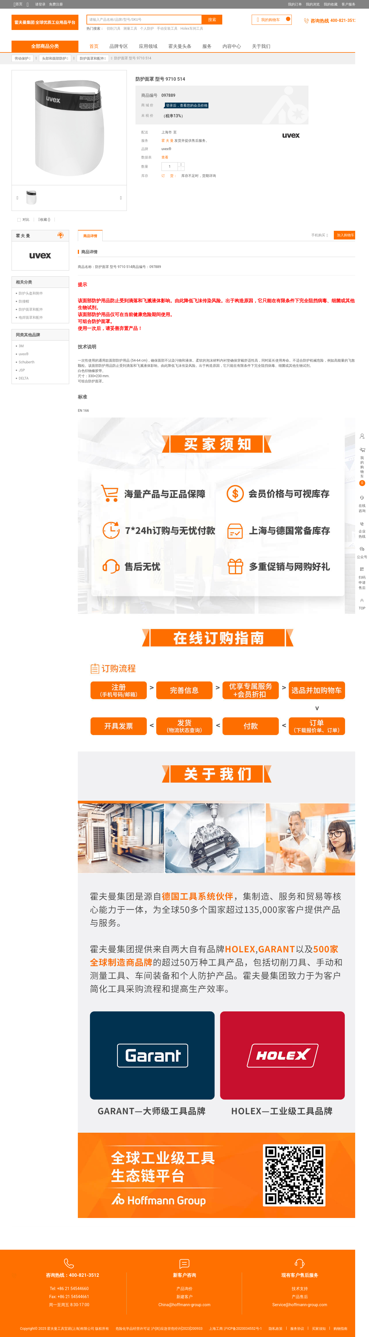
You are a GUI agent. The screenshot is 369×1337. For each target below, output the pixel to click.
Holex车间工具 (191, 29)
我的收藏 (331, 4)
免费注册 (56, 4)
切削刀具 (114, 29)
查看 (164, 157)
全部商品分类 (45, 46)
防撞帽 (24, 301)
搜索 (212, 19)
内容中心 (232, 46)
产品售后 (300, 1296)
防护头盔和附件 (31, 293)
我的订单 (295, 4)
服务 (207, 46)
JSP (22, 370)
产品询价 (184, 1288)
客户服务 (348, 4)
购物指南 (340, 1329)
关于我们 (261, 46)
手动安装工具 (167, 29)
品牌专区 (119, 46)
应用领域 (148, 46)
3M (21, 346)
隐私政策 (276, 1329)
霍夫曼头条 (179, 46)
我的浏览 (313, 4)
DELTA (24, 378)
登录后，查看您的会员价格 (187, 105)
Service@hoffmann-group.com (299, 1304)
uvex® (166, 149)
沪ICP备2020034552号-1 (243, 1329)
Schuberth (27, 362)
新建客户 (184, 1296)
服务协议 (297, 1329)
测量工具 (130, 29)
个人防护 (147, 29)
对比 (25, 220)
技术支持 (300, 1288)
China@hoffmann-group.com (184, 1304)
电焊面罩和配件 (31, 318)
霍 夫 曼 (167, 141)
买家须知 (319, 1329)
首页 (94, 46)
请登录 (40, 4)
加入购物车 (345, 235)
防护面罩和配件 (31, 309)
